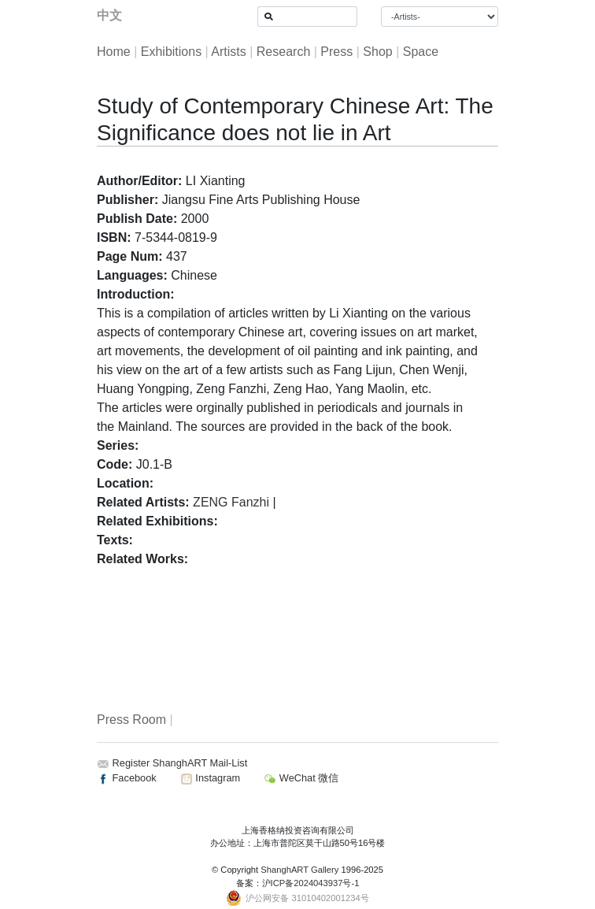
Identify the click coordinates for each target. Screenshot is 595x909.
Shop (377, 51)
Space (420, 51)
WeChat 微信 (301, 778)
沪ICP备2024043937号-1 (311, 883)
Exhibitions (171, 51)
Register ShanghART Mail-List (180, 763)
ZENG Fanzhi (231, 502)
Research (283, 51)
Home (114, 51)
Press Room (131, 719)
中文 (109, 15)
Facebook (127, 778)
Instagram (210, 778)
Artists (228, 51)
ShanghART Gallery (299, 869)
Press (336, 51)
